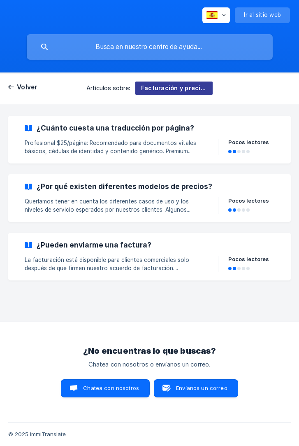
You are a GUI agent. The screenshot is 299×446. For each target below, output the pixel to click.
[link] (149, 139)
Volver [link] (27, 87)
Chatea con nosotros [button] (111, 388)
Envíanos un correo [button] (201, 388)
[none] (216, 15)
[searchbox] (150, 47)
